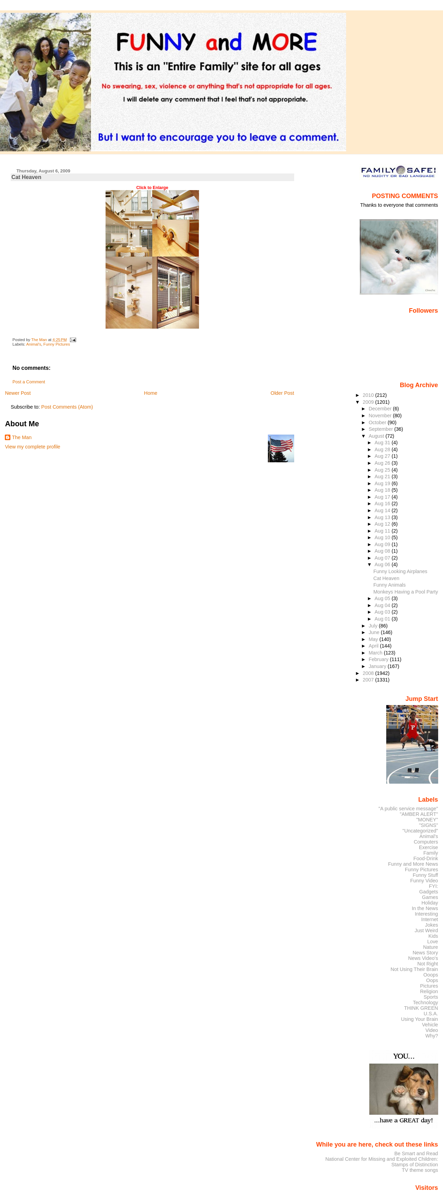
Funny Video (424, 880)
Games (430, 897)
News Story (425, 952)
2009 (369, 402)
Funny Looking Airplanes (400, 571)
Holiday (430, 903)
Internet (429, 919)
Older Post (282, 393)
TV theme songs (420, 1170)
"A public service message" (408, 808)
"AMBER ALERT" (419, 814)
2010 (369, 395)
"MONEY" (427, 819)
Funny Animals (389, 585)
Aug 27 (382, 456)
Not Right (427, 963)
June (375, 632)
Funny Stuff (425, 875)
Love (432, 941)
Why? (431, 1036)
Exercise (428, 847)
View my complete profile (32, 446)
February (379, 659)
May (374, 639)
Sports (431, 997)
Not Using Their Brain (414, 969)
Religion (429, 991)
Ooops (430, 975)
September (381, 429)
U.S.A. (431, 1013)
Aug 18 (382, 490)
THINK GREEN (421, 1008)
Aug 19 (382, 483)
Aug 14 (382, 510)
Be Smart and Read (416, 1153)
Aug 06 (382, 564)
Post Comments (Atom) (67, 407)
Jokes (431, 925)
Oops (432, 980)
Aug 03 (382, 612)
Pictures (429, 986)
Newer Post (17, 393)
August (377, 436)
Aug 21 (382, 476)
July (374, 626)
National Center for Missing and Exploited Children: (381, 1159)
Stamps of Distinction (414, 1164)
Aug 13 (382, 517)
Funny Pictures (56, 344)
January (378, 666)
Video (431, 1030)
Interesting (426, 914)
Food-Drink (426, 858)
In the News (425, 908)
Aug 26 (382, 463)
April (374, 646)
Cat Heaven (386, 578)
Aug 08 (382, 551)
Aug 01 (382, 619)
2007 (369, 680)
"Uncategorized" (420, 831)
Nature (430, 947)
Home (150, 393)
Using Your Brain (419, 1019)
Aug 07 (382, 558)
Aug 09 (382, 544)
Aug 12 (382, 524)
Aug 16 (382, 503)
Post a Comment (28, 382)
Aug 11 (382, 531)
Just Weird (426, 930)
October (378, 422)
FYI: (433, 886)
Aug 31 (382, 442)
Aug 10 (382, 537)
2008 (369, 673)
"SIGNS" (428, 825)
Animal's (33, 344)
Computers (426, 842)
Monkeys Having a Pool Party (405, 592)
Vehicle (430, 1024)
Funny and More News (413, 864)
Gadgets (428, 891)
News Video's (423, 958)
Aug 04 (382, 605)
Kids (433, 936)
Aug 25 (382, 470)
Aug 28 (382, 449)
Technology (425, 1002)
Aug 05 (382, 598)
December (381, 408)
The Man (21, 437)
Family (430, 853)
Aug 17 (382, 497)
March (376, 653)
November (381, 415)
